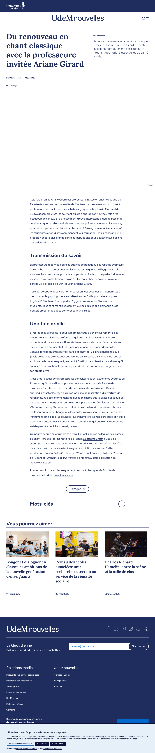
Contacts (10, 712)
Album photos (13, 688)
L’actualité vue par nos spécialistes (22, 677)
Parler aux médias (14, 706)
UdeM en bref (12, 700)
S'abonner (138, 648)
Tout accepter (58, 743)
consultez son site (64, 477)
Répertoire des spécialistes (19, 683)
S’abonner (58, 688)
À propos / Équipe (62, 677)
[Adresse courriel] (98, 648)
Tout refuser (42, 743)
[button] (145, 19)
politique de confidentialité (26, 748)
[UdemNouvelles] (77, 19)
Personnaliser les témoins (20, 743)
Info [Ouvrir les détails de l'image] (150, 188)
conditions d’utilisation (52, 748)
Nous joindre (60, 683)
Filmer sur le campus (16, 694)
